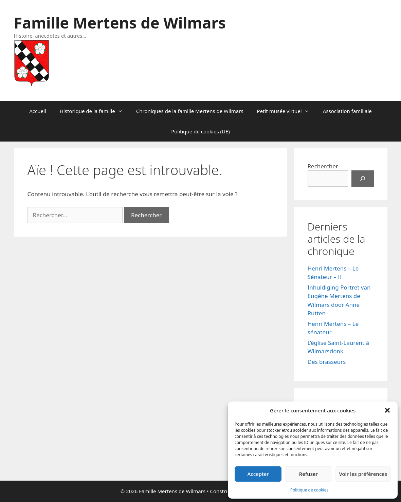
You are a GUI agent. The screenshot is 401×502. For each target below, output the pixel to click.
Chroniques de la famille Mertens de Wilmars (189, 111)
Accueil (37, 111)
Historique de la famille (94, 111)
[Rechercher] (362, 178)
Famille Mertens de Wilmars (120, 22)
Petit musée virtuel (286, 111)
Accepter (258, 473)
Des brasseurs (327, 362)
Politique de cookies (309, 490)
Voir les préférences (363, 473)
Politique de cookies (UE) (200, 131)
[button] (387, 410)
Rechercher (323, 166)
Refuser (308, 473)
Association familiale (347, 111)
